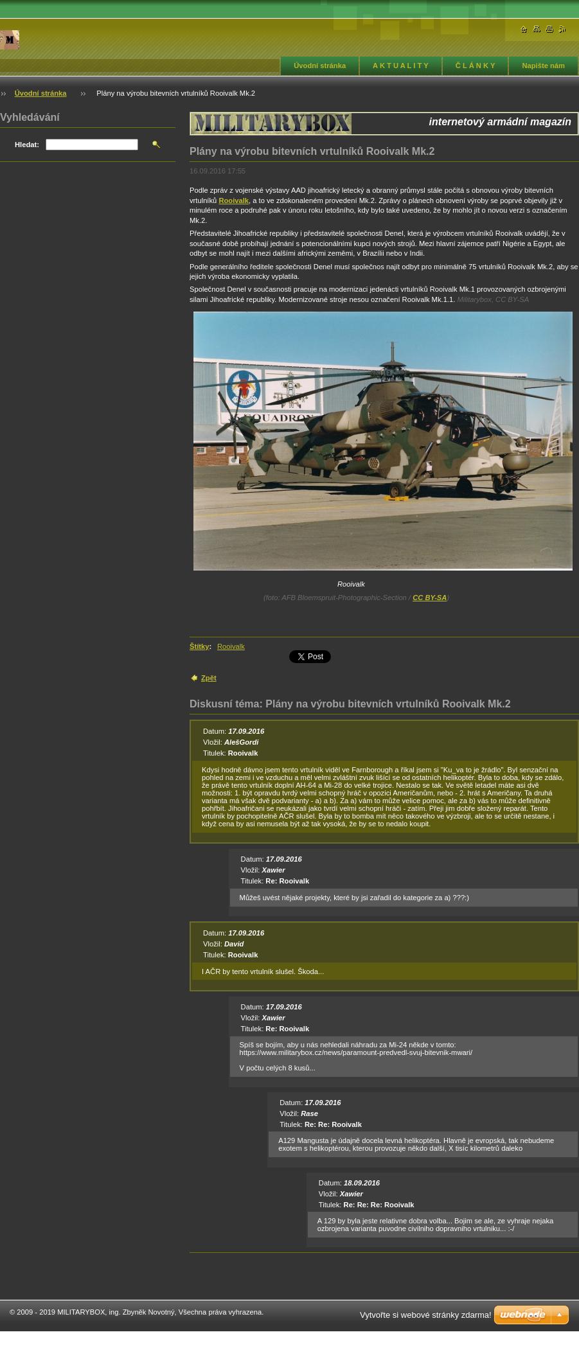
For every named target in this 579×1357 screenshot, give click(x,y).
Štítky (199, 646)
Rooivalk (233, 200)
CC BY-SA (430, 597)
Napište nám (543, 65)
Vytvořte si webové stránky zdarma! (426, 1315)
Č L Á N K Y (475, 65)
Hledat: (27, 144)
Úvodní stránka (320, 65)
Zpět (209, 678)
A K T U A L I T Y (401, 65)
